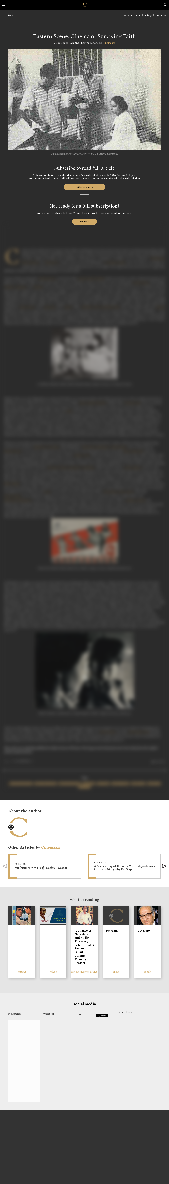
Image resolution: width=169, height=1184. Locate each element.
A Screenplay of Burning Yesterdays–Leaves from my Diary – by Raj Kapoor (124, 867)
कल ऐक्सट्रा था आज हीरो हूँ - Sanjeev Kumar (41, 867)
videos (53, 971)
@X (79, 1013)
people (148, 971)
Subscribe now (84, 187)
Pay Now (84, 221)
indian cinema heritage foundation (145, 15)
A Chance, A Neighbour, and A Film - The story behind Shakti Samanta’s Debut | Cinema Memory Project (84, 947)
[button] (164, 866)
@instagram (14, 1013)
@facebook (48, 1013)
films (116, 971)
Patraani (112, 930)
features (7, 15)
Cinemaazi (109, 42)
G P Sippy (144, 930)
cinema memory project (84, 971)
